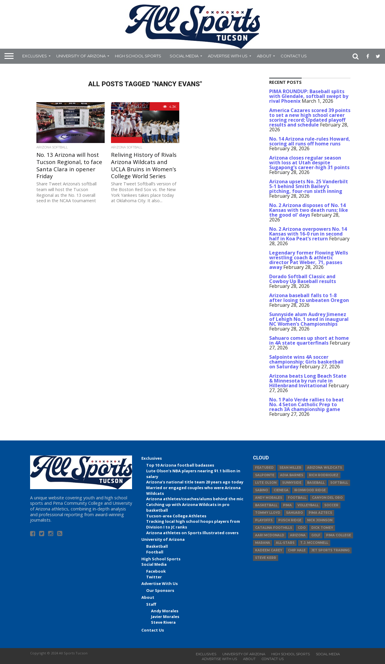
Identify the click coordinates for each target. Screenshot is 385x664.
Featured (264, 468)
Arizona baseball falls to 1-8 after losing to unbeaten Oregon (309, 297)
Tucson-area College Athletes (176, 516)
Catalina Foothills (273, 528)
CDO (302, 528)
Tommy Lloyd (267, 513)
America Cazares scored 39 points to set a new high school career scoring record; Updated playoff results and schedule (309, 117)
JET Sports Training (330, 550)
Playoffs (264, 520)
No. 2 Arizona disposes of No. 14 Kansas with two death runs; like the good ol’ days (308, 210)
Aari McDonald (269, 535)
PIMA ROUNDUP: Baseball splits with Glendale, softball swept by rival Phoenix (308, 96)
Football (154, 552)
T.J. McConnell (314, 543)
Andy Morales (164, 611)
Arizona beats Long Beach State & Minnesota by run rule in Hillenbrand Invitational (307, 381)
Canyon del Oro (327, 498)
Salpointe (264, 475)
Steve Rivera (163, 622)
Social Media (184, 55)
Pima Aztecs (320, 513)
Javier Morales (165, 616)
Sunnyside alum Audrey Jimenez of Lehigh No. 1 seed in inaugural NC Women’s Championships (309, 319)
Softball (339, 483)
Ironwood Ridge (310, 490)
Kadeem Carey (268, 550)
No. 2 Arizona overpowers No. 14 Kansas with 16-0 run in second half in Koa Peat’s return (308, 234)
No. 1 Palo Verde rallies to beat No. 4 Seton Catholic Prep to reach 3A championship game (306, 404)
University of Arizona (81, 55)
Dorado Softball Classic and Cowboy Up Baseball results (302, 279)
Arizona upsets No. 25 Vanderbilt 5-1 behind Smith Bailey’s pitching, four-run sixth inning (308, 186)
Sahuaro (294, 513)
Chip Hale (297, 550)
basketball (266, 505)
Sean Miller (290, 468)
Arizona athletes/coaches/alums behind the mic (194, 498)
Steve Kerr (265, 558)
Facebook (156, 571)
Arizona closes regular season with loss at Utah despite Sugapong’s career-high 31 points (309, 162)
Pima (287, 505)
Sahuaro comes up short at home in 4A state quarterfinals (309, 340)
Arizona (298, 535)
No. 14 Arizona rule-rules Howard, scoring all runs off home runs (309, 141)
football (297, 498)
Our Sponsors (160, 590)
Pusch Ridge (289, 520)
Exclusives (34, 55)
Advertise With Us (228, 55)
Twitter (154, 577)
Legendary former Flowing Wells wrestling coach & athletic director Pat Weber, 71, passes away (308, 259)
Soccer (331, 505)
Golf (315, 535)
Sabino (261, 490)
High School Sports (138, 55)
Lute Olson (265, 483)
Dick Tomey (322, 528)
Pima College (338, 535)
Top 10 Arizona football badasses (180, 465)
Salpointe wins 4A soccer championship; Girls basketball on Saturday (306, 362)
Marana (262, 543)
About (264, 55)
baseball (316, 483)
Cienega (281, 490)
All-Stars (285, 543)
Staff (151, 604)
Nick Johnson (319, 520)
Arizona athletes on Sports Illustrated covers (192, 532)
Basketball (157, 546)
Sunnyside (291, 483)
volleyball (308, 505)
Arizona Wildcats (324, 468)
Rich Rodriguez (323, 475)
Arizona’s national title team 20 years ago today (194, 482)
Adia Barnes (291, 475)
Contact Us (294, 55)
